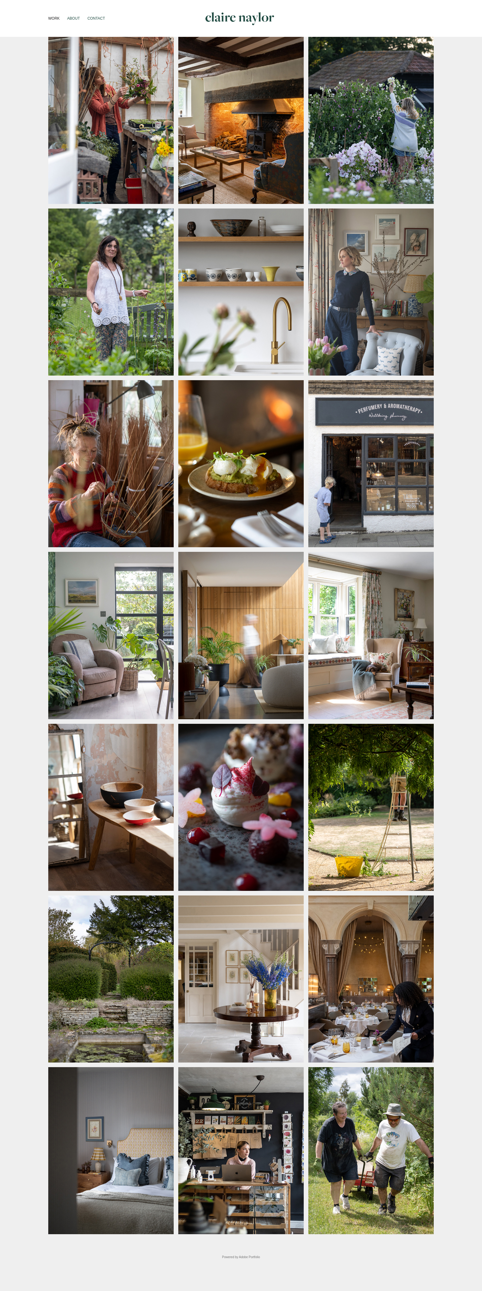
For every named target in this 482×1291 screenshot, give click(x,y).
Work (54, 18)
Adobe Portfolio (249, 1257)
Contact (96, 18)
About (73, 18)
